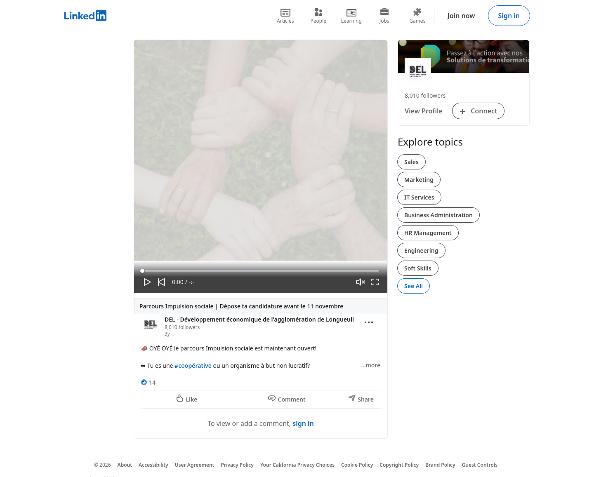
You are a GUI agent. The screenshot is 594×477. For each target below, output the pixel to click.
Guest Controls (480, 464)
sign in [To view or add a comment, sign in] (303, 423)
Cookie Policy (357, 464)
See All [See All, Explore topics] (413, 286)
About (125, 464)
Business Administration (438, 215)
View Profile (424, 110)
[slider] (260, 271)
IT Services (419, 197)
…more (370, 365)
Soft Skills (417, 268)
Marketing (419, 179)
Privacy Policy (237, 464)
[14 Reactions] (148, 382)
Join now (461, 15)
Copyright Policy (399, 464)
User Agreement (194, 464)
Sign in (509, 15)
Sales (411, 162)
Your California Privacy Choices (297, 464)
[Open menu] (368, 322)
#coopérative (193, 365)
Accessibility (153, 464)
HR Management (428, 233)
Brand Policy (440, 464)
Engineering (421, 250)
